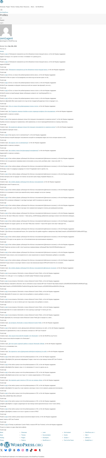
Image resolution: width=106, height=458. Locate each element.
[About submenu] (33, 6)
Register (2, 20)
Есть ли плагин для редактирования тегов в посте (23, 106)
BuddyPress (89, 440)
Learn (44, 432)
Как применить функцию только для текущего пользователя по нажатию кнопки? (32, 127)
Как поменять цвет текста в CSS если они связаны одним (25, 380)
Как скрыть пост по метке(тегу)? (18, 142)
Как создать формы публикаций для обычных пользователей (26, 182)
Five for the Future (69, 440)
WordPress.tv (47, 440)
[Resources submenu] (27, 6)
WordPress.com (90, 432)
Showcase (24, 432)
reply (6, 54)
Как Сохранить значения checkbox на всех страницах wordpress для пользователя (32, 111)
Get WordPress (4, 12)
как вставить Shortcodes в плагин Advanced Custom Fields (25, 322)
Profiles (4, 15)
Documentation (47, 435)
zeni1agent (6, 38)
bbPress (88, 437)
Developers (46, 437)
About (1, 432)
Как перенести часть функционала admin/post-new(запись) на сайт (28, 351)
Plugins (23, 437)
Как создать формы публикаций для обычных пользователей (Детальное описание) (32, 268)
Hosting (2, 437)
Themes (23, 435)
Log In (1, 22)
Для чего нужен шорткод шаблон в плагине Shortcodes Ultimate (26, 343)
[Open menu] (1, 9)
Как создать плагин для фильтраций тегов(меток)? (24, 150)
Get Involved (67, 432)
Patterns (23, 440)
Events (66, 435)
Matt (87, 435)
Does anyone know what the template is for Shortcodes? (23, 336)
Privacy (2, 440)
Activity (2, 51)
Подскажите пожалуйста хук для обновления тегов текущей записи (28, 69)
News (1, 435)
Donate (66, 437)
